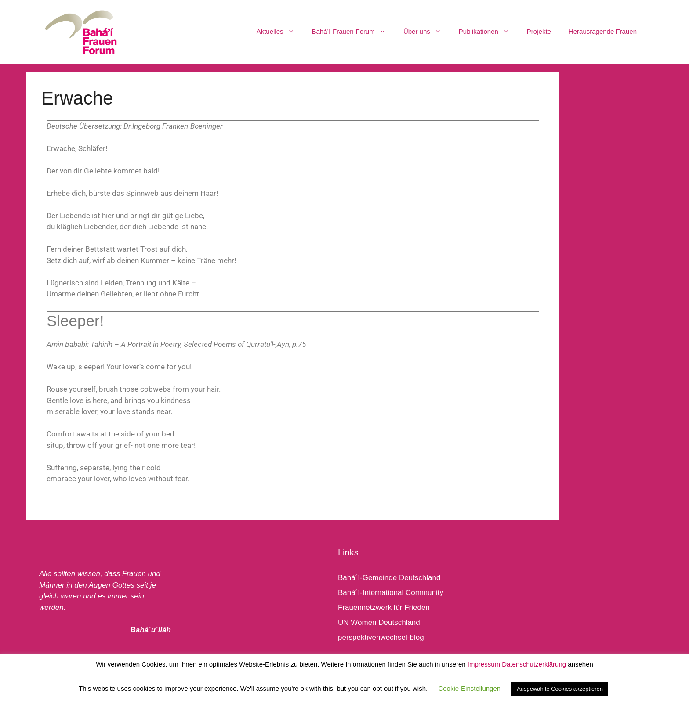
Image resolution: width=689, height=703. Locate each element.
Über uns (426, 31)
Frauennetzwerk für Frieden (384, 607)
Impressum (484, 664)
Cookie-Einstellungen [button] (469, 688)
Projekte (539, 31)
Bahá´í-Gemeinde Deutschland (389, 577)
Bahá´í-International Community (390, 592)
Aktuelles (280, 31)
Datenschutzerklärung (534, 664)
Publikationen (488, 31)
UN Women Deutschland (379, 622)
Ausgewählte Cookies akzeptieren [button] (560, 688)
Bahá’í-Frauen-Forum (353, 31)
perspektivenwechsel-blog (381, 637)
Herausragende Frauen (603, 31)
